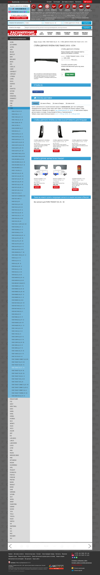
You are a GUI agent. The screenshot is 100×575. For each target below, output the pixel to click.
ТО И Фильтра (41, 33)
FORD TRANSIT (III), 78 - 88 (18, 362)
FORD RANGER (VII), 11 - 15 (18, 325)
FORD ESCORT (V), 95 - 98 (17, 151)
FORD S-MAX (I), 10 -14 (17, 331)
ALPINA (12, 47)
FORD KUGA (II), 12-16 (17, 269)
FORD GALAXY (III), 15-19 (17, 249)
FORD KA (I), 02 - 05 (16, 258)
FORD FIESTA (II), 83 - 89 (17, 173)
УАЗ (11, 538)
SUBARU (12, 507)
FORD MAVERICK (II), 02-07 (18, 280)
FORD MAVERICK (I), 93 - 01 (18, 277)
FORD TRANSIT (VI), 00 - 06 (18, 373)
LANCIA (12, 441)
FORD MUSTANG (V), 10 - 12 (18, 305)
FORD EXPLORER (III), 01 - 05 (18, 162)
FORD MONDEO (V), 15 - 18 (18, 297)
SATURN (12, 494)
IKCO (11, 421)
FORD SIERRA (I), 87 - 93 (17, 348)
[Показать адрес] (30, 2)
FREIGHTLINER (14, 399)
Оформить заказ (12, 556)
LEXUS (11, 445)
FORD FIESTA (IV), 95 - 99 (17, 179)
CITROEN (12, 76)
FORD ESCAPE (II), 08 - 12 (17, 136)
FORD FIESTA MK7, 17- (17, 198)
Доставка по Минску (46, 103)
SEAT (11, 497)
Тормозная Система (50, 33)
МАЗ (11, 533)
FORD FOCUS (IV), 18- (16, 221)
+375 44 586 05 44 (20, 9)
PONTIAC (12, 475)
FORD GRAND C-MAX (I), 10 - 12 (19, 255)
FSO (11, 401)
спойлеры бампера (71, 15)
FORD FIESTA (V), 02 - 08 (17, 184)
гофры (73, 17)
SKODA (12, 499)
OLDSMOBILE (13, 465)
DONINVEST (13, 98)
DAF (11, 86)
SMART (12, 502)
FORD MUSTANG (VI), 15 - (17, 311)
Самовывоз (36, 103)
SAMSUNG (12, 492)
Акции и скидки (60, 556)
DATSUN (12, 91)
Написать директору (77, 565)
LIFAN (11, 448)
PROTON (12, 480)
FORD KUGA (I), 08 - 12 (17, 266)
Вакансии (64, 554)
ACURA (12, 42)
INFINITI (12, 423)
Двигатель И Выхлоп (76, 33)
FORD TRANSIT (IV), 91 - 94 (18, 367)
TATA (11, 511)
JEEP (11, 433)
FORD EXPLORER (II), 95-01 (18, 159)
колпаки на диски (61, 17)
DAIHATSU (12, 89)
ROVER (11, 487)
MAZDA (12, 453)
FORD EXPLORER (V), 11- (17, 167)
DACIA (11, 81)
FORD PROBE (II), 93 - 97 (17, 317)
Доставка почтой (72, 103)
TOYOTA (12, 516)
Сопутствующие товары (48, 554)
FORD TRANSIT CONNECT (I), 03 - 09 (20, 384)
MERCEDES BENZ (14, 455)
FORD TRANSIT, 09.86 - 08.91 (78, 179)
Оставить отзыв (38, 91)
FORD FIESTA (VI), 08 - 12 (17, 187)
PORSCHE (12, 477)
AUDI (11, 49)
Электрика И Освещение (85, 33)
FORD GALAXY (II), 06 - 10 (18, 244)
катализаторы (78, 17)
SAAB (11, 489)
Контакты (78, 2)
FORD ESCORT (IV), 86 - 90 (18, 145)
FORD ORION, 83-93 (16, 314)
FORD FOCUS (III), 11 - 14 (17, 215)
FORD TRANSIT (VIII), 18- (17, 382)
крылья (52, 15)
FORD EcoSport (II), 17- (17, 128)
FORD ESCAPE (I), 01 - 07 (17, 134)
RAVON (12, 482)
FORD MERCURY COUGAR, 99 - (18, 283)
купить (37, 151)
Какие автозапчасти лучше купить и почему (43, 556)
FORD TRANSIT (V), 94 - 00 (18, 370)
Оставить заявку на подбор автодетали (82, 562)
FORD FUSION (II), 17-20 (17, 232)
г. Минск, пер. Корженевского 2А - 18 (20, 562)
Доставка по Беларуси (60, 103)
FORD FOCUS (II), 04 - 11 (17, 210)
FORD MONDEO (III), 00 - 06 (18, 291)
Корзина (87, 2)
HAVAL (11, 414)
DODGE (12, 93)
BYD (11, 64)
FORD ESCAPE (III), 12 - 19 (18, 139)
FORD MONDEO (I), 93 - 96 (18, 286)
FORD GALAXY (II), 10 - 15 (18, 246)
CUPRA (12, 79)
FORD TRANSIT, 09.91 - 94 (61, 141)
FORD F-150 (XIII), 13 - (17, 170)
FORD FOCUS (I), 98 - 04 (17, 207)
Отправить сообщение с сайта (79, 560)
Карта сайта (36, 559)
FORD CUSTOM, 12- (16, 125)
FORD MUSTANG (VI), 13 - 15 (18, 308)
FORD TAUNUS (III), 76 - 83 (18, 351)
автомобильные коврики (50, 17)
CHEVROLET (13, 71)
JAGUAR (12, 431)
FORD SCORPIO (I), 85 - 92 (18, 336)
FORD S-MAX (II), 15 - (17, 334)
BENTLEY (12, 54)
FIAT (11, 106)
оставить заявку (20, 18)
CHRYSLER (12, 74)
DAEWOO (12, 84)
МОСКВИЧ (12, 536)
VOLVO (11, 519)
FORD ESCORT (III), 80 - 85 (18, 142)
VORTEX (12, 521)
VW (11, 524)
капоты (48, 15)
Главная (10, 554)
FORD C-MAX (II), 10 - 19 (17, 120)
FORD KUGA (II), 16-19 (17, 274)
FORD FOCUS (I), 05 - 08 (17, 204)
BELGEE (12, 52)
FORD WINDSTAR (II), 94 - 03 (18, 396)
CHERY (11, 69)
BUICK (11, 62)
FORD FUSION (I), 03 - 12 (17, 227)
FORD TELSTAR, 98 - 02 (17, 356)
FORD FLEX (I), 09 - (16, 201)
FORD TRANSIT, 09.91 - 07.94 (42, 141)
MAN (11, 450)
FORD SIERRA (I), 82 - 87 (17, 345)
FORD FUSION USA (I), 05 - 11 (18, 235)
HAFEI (11, 409)
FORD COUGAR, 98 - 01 (17, 122)
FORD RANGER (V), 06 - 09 (17, 322)
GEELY (11, 404)
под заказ (70, 74)
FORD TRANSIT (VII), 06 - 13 (18, 376)
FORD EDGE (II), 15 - (16, 131)
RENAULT (12, 485)
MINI (11, 458)
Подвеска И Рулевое (58, 33)
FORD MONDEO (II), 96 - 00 (18, 289)
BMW (11, 57)
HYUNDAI (12, 419)
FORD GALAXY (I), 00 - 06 (17, 238)
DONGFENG (13, 96)
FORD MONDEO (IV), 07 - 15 (18, 294)
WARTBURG (13, 526)
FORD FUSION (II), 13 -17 (17, 229)
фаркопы (33, 19)
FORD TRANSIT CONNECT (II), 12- (19, 390)
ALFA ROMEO (13, 45)
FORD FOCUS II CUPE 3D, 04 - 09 (19, 224)
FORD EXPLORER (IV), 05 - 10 (18, 165)
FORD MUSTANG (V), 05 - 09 (18, 303)
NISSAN (12, 463)
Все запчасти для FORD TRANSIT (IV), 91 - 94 (49, 202)
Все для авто (28, 559)
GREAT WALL (13, 406)
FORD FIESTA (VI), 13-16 (17, 190)
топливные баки (85, 17)
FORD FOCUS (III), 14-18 (17, 218)
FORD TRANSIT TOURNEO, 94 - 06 (19, 393)
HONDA (12, 416)
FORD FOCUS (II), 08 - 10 (17, 213)
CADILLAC (12, 67)
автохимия (38, 19)
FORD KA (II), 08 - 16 (16, 263)
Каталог (49, 2)
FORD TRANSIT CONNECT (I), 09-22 (20, 387)
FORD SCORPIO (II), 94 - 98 (18, 342)
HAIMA (11, 411)
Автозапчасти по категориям (16, 559)
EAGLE (11, 101)
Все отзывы (56, 568)
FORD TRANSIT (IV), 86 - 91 (18, 365)
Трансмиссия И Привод (67, 33)
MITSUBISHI (13, 460)
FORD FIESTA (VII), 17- (17, 193)
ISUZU (11, 426)
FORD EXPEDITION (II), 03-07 (18, 156)
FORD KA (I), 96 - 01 (16, 260)
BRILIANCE (13, 59)
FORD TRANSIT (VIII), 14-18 (18, 379)
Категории (57, 2)
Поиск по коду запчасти (24, 556)
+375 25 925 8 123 (14, 11)
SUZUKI (12, 509)
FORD (11, 108)
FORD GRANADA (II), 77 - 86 (18, 252)
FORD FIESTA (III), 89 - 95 (17, 176)
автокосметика (44, 19)
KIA (11, 436)
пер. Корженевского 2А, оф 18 (64, 110)
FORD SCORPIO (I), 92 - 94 (18, 339)
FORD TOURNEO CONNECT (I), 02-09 (20, 359)
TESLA (11, 514)
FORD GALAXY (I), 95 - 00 (17, 241)
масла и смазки (51, 19)
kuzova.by (13, 1)
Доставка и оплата (67, 2)
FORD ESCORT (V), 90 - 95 (17, 148)
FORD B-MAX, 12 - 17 (16, 114)
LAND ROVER (13, 443)
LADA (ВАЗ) (13, 438)
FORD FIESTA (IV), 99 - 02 (17, 182)
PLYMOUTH (13, 472)
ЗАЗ (11, 531)
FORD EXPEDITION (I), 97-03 (18, 153)
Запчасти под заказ (30, 554)
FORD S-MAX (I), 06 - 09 (17, 328)
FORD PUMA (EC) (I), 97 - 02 (18, 320)
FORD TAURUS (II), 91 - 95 (18, 353)
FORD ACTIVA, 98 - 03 (17, 111)
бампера (45, 15)
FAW (11, 103)
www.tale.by (22, 570)
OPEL (11, 467)
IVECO (11, 428)
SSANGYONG (13, 504)
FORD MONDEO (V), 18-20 (17, 300)
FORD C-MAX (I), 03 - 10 (17, 117)
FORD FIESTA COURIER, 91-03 (18, 196)
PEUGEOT (12, 470)
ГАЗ (11, 529)
